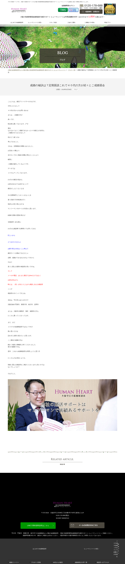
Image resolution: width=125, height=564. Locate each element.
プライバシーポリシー (103, 552)
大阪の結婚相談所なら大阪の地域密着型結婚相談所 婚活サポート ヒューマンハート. (65, 560)
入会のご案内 (71, 541)
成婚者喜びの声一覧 (81, 548)
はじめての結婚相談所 (17, 541)
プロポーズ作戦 (36, 548)
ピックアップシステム (60, 550)
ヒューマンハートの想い (35, 541)
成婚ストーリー (14, 548)
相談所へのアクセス (103, 548)
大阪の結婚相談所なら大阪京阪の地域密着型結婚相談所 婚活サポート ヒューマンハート (37, 70)
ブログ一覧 (71, 70)
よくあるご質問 (79, 550)
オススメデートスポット (16, 550)
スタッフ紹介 (53, 541)
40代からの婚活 (58, 548)
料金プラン (108, 541)
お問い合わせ (101, 550)
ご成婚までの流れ (89, 541)
